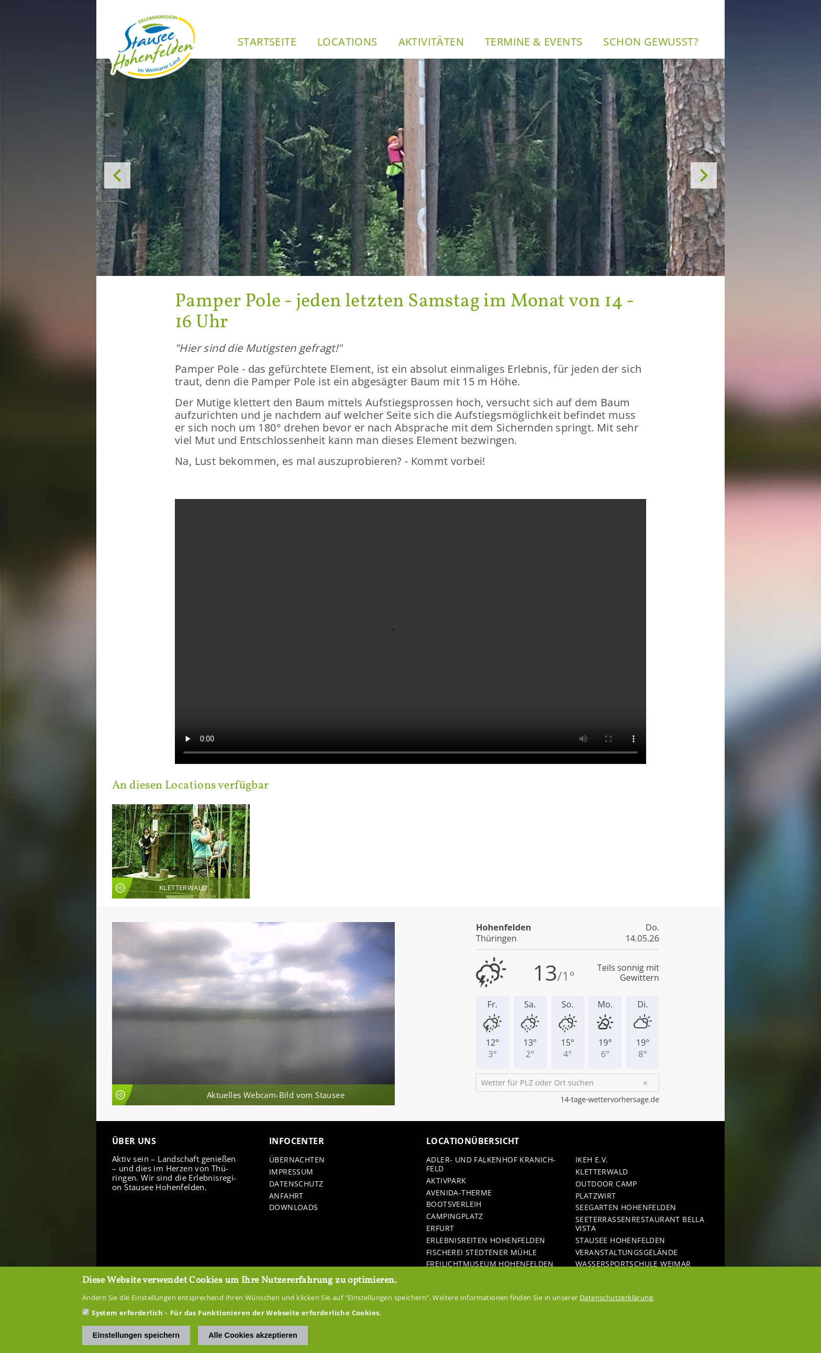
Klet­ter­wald (601, 1172)
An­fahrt (286, 1196)
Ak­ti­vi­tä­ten (431, 42)
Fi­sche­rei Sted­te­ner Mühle (481, 1252)
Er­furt (440, 1228)
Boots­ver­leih (454, 1204)
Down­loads (293, 1207)
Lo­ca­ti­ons (347, 42)
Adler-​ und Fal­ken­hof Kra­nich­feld (491, 1164)
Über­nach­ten (297, 1160)
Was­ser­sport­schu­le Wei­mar (633, 1264)
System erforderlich (127, 1312)
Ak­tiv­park (446, 1181)
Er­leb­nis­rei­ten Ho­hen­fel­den (485, 1240)
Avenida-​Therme (459, 1193)
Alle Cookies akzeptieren (252, 1335)
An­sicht (181, 851)
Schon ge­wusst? (650, 42)
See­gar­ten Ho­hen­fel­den (625, 1207)
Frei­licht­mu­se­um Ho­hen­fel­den (490, 1264)
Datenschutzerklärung (616, 1297)
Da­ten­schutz (296, 1184)
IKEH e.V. (591, 1160)
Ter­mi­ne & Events (533, 42)
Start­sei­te (267, 42)
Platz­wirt (595, 1196)
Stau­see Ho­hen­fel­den (620, 1240)
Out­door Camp (606, 1184)
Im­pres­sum (291, 1172)
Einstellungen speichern (136, 1335)
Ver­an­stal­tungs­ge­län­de (626, 1252)
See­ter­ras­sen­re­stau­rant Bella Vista (639, 1224)
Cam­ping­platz (454, 1216)
